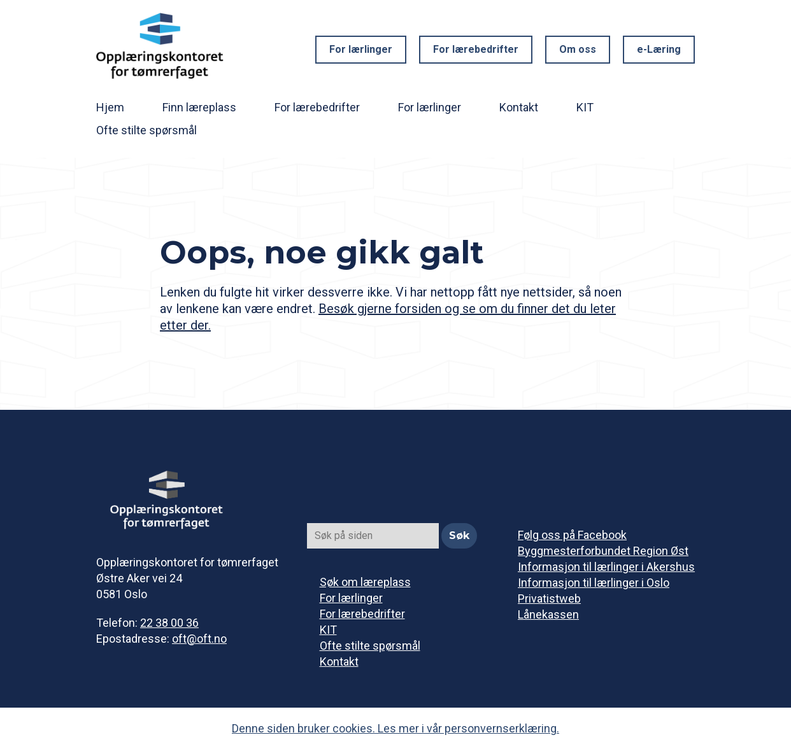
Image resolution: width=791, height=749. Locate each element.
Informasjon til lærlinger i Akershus (606, 566)
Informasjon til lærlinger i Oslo (593, 582)
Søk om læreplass (365, 582)
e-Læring (659, 49)
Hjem (110, 107)
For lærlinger (360, 49)
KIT (585, 107)
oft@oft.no (199, 638)
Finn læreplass (199, 107)
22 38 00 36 (169, 622)
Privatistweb (549, 598)
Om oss (577, 49)
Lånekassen (548, 614)
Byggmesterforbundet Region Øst (603, 550)
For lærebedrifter (475, 49)
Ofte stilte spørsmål (146, 130)
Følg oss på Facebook (572, 535)
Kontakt (518, 107)
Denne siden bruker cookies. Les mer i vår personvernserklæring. (395, 728)
